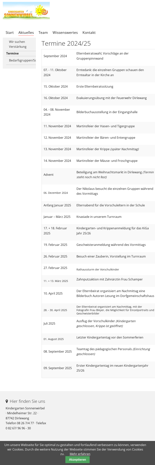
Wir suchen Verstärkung (17, 44)
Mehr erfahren (80, 454)
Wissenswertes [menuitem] (65, 32)
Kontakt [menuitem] (89, 32)
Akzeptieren (77, 459)
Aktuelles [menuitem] (26, 32)
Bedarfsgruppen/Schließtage (24, 60)
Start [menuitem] (10, 32)
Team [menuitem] (43, 32)
